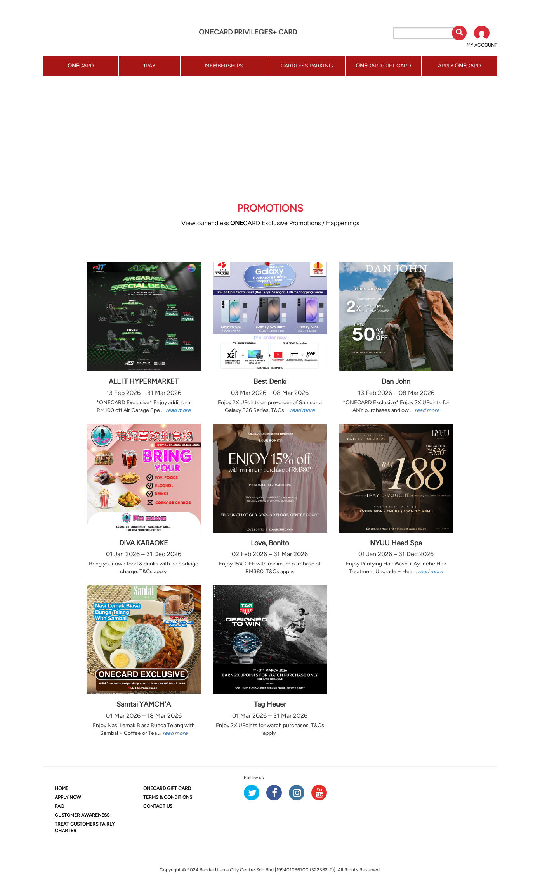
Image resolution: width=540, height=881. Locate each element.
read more (178, 410)
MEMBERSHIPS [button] (224, 65)
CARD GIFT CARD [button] (383, 65)
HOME (61, 788)
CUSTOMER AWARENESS (82, 815)
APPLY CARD (459, 65)
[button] (482, 37)
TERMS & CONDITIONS (167, 797)
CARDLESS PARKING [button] (307, 65)
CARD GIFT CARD (167, 788)
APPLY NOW (68, 797)
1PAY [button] (149, 65)
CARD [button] (81, 65)
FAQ (59, 806)
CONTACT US (157, 806)
